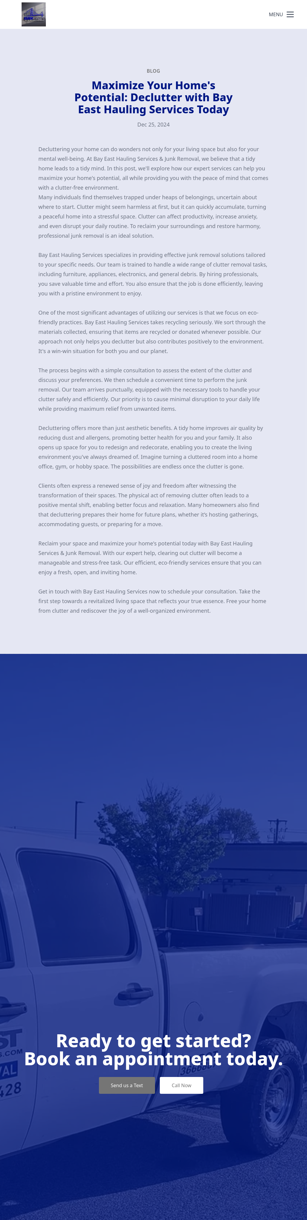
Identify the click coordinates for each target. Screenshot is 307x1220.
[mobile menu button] (290, 14)
